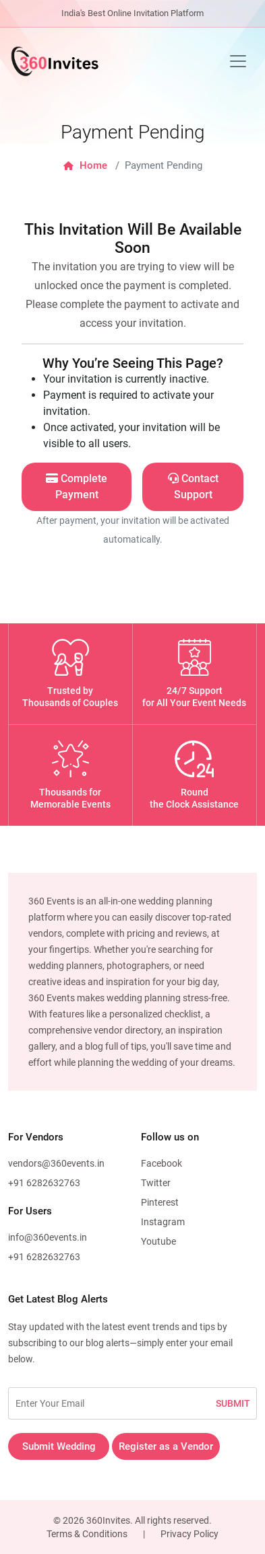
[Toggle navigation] (238, 61)
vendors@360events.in (56, 1163)
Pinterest (160, 1202)
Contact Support (193, 486)
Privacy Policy (189, 1533)
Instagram (163, 1221)
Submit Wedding (59, 1446)
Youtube (158, 1241)
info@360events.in (47, 1237)
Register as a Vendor (166, 1446)
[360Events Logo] (54, 61)
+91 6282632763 (44, 1182)
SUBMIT (233, 1403)
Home (85, 165)
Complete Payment (76, 486)
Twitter (156, 1182)
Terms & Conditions (87, 1533)
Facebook (161, 1163)
